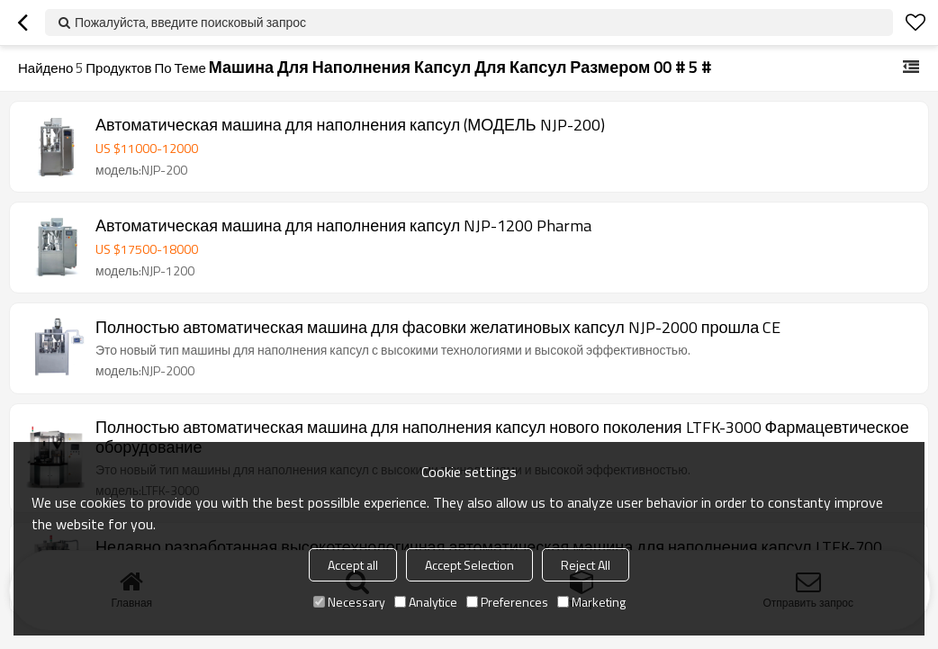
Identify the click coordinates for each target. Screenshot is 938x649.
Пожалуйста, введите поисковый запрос (190, 22)
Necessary (349, 601)
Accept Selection (469, 564)
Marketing (591, 601)
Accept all (353, 564)
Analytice (425, 601)
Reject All (585, 564)
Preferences (507, 601)
